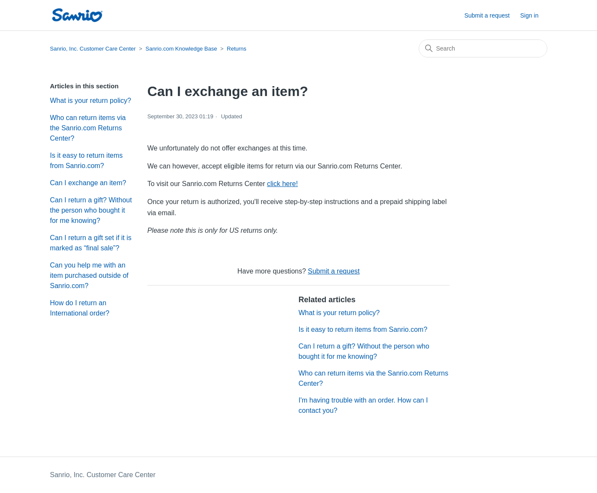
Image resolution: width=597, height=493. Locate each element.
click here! (282, 183)
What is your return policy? (90, 100)
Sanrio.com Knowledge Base (181, 48)
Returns (236, 48)
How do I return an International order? (80, 308)
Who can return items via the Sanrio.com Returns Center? (88, 128)
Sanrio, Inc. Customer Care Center (93, 48)
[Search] (483, 48)
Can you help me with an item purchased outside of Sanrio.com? (89, 275)
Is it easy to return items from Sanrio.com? (86, 160)
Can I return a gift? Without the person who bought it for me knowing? (91, 210)
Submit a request (487, 15)
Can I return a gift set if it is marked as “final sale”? (91, 243)
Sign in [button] (529, 15)
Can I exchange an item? (88, 182)
